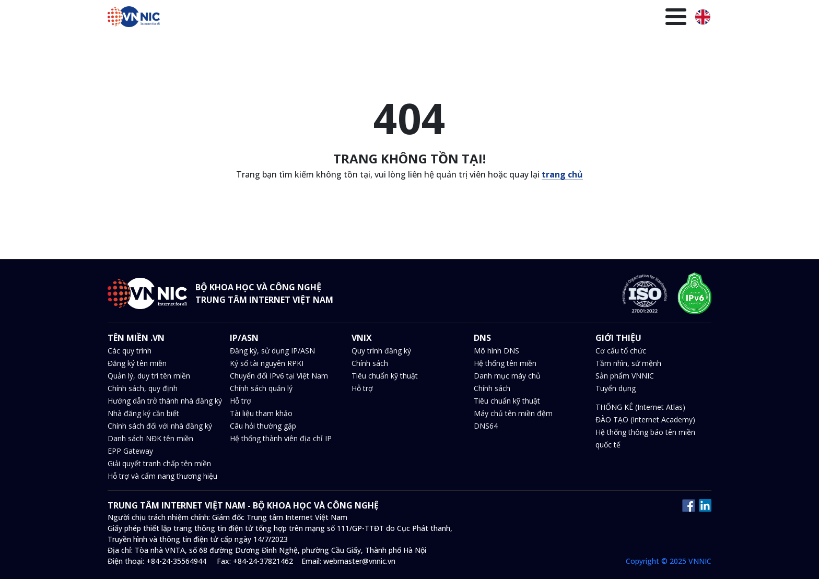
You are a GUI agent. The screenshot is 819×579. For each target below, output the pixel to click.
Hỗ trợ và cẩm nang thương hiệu (162, 476)
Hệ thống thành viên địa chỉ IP (281, 438)
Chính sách (370, 363)
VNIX (388, 18)
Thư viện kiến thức (595, 18)
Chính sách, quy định (143, 388)
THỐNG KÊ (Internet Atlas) (640, 407)
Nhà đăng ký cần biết (143, 413)
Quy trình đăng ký (381, 351)
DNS (417, 18)
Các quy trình (129, 351)
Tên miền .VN (305, 18)
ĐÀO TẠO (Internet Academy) (645, 419)
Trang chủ (248, 18)
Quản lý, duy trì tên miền (149, 376)
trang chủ (562, 174)
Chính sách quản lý (261, 388)
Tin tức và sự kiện (472, 18)
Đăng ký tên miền (137, 363)
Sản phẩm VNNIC (624, 376)
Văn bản (533, 18)
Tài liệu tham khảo (261, 413)
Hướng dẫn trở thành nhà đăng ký (165, 401)
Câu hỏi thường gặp (263, 426)
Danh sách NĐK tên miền (150, 438)
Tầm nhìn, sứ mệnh (628, 363)
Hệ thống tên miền (505, 363)
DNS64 (486, 426)
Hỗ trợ (240, 401)
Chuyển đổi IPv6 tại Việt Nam (279, 376)
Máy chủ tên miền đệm (513, 413)
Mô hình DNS (496, 351)
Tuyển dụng (615, 388)
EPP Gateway (130, 451)
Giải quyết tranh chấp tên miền (159, 463)
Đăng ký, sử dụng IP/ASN (272, 351)
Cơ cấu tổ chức (620, 351)
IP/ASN (355, 18)
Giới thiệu (662, 18)
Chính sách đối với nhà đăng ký (160, 426)
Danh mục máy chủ (507, 376)
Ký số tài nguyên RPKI (266, 363)
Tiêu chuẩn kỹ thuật (385, 376)
